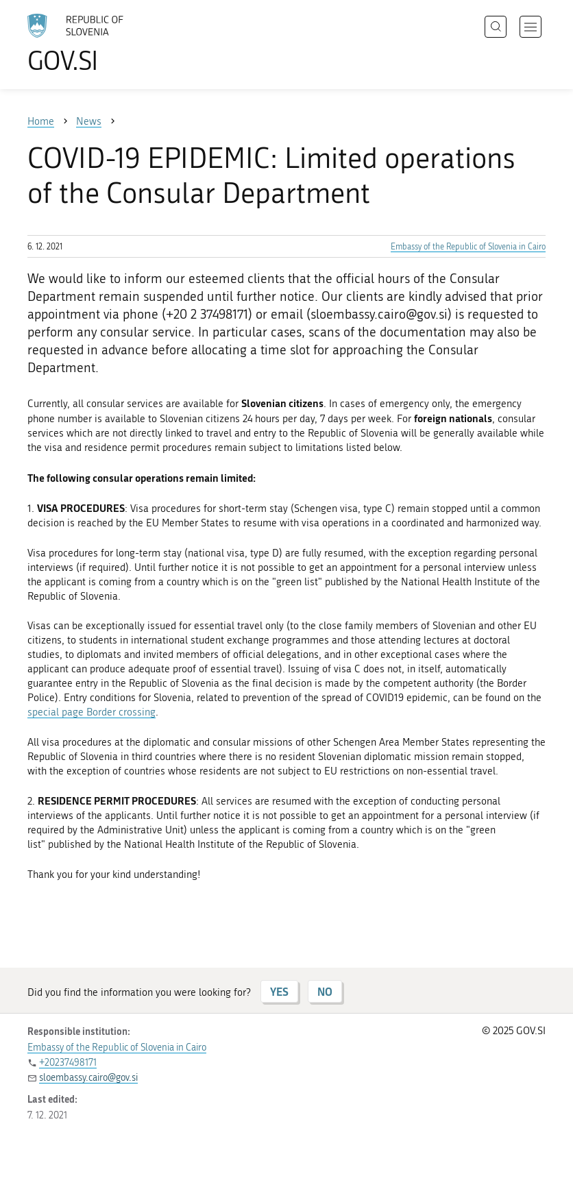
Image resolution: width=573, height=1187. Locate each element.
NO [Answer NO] (324, 991)
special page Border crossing (91, 712)
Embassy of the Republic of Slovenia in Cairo (468, 247)
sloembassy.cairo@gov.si (88, 1078)
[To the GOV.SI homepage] (95, 43)
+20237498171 (68, 1062)
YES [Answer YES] (279, 991)
